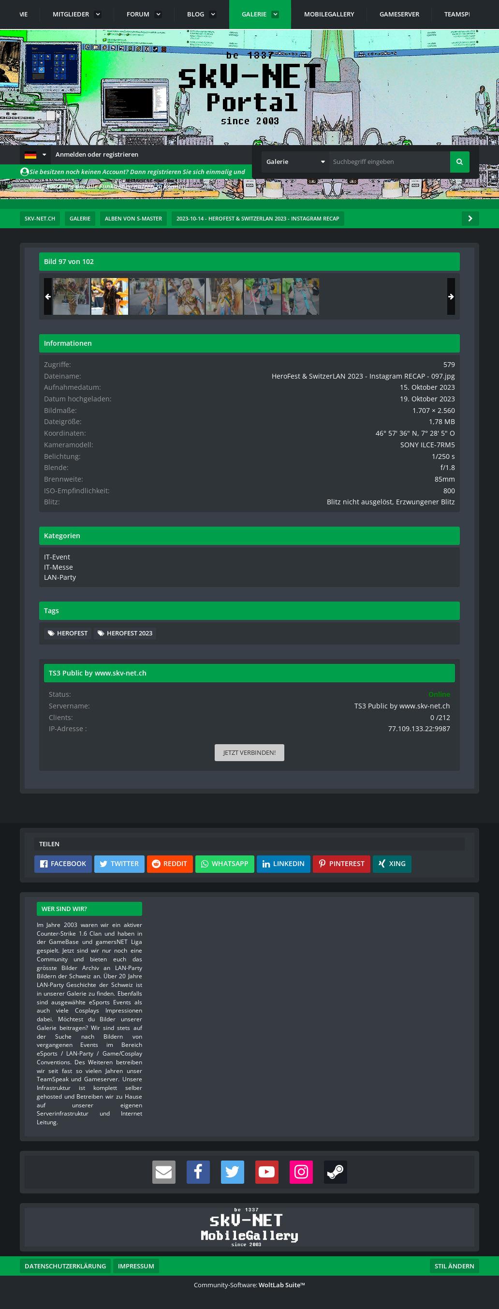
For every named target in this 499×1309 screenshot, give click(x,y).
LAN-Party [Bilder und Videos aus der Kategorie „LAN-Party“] (349, 598)
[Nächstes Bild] (276, 493)
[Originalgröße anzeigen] (275, 267)
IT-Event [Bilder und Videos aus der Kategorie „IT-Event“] (346, 579)
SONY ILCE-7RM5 (435, 460)
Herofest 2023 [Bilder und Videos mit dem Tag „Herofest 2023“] (419, 653)
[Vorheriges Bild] (49, 493)
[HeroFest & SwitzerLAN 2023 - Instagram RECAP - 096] (361, 296)
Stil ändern (454, 1266)
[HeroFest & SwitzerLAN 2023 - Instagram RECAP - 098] (438, 296)
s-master (94, 294)
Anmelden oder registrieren (97, 154)
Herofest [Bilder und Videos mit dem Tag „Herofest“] (362, 653)
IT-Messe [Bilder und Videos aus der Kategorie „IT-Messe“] (347, 589)
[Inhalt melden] (278, 710)
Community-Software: (249, 1284)
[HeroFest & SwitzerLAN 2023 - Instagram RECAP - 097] (400, 296)
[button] (35, 154)
